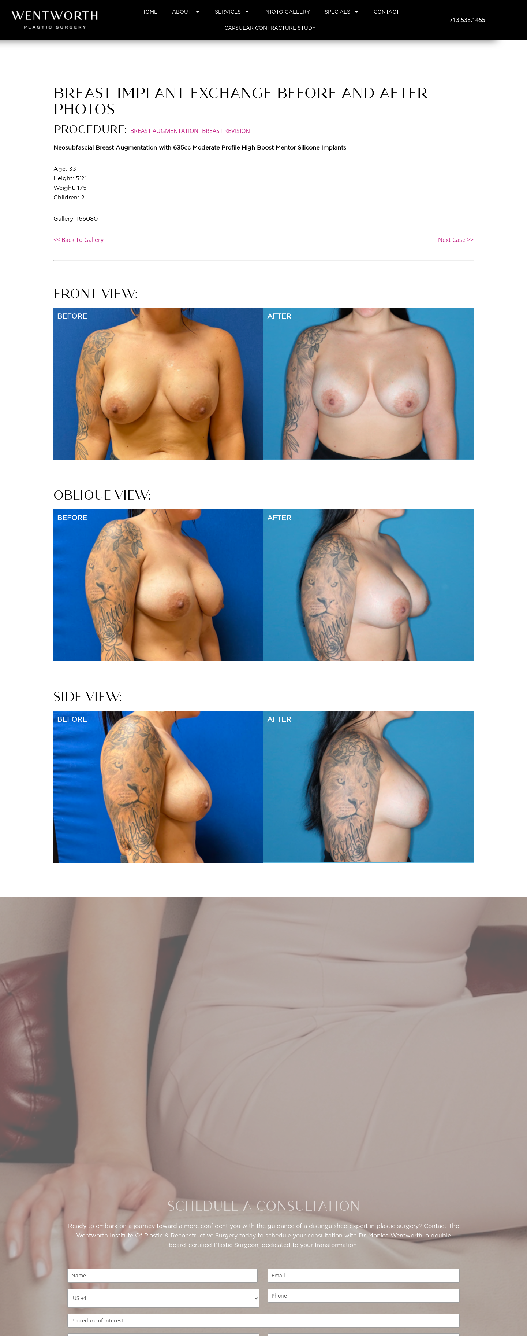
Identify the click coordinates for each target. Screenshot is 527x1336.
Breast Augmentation (164, 131)
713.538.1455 (467, 20)
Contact (386, 12)
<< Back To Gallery (78, 240)
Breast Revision (226, 131)
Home (149, 12)
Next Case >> (456, 240)
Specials (342, 11)
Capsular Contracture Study (270, 28)
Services (232, 11)
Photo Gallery (287, 12)
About (186, 11)
